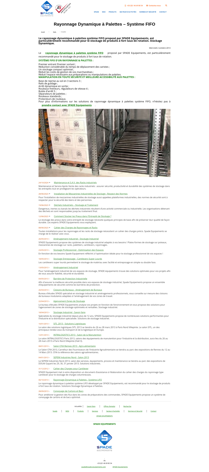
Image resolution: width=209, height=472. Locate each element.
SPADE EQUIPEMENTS (104, 416)
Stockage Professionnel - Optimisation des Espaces (78, 250)
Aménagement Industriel (65, 267)
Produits (80, 411)
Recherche (127, 406)
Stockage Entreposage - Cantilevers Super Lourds (77, 258)
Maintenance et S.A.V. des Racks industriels (75, 182)
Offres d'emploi (109, 406)
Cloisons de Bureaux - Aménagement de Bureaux (77, 289)
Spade (55, 411)
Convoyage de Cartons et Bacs (68, 391)
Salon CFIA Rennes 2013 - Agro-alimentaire (74, 346)
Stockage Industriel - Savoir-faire (69, 312)
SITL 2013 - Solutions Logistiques (69, 323)
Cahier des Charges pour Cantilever (71, 368)
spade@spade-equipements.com (93, 467)
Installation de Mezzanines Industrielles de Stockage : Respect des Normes (91, 193)
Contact (153, 411)
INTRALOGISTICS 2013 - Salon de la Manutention (77, 334)
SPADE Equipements (120, 467)
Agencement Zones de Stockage (69, 301)
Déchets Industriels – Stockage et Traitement (76, 205)
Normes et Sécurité (135, 411)
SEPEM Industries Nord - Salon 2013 (71, 357)
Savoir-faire (91, 406)
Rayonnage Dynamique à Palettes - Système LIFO (77, 379)
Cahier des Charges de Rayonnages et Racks (75, 227)
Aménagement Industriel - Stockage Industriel (76, 238)
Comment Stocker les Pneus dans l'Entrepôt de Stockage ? (82, 216)
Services (95, 411)
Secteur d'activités (113, 411)
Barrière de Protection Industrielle (70, 278)
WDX (67, 411)
